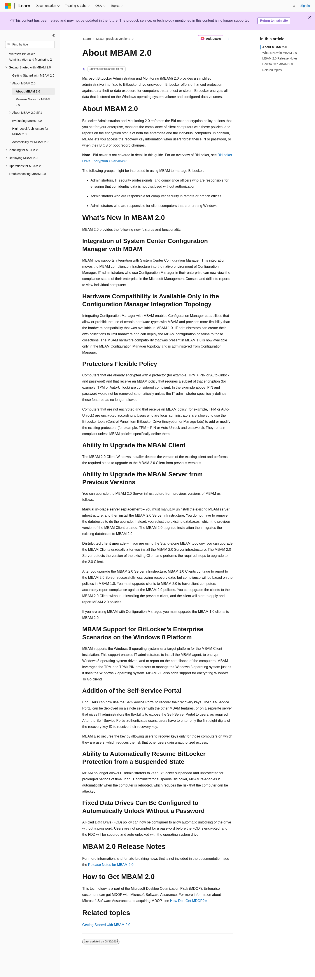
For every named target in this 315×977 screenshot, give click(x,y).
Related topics (272, 70)
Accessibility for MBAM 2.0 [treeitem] (30, 142)
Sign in (305, 5)
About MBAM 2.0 (274, 47)
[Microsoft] (8, 6)
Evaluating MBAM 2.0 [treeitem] (27, 120)
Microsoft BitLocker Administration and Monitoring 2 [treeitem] (30, 56)
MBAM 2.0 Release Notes (280, 58)
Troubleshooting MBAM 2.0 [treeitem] (27, 174)
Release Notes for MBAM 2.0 (110, 865)
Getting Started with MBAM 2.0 (106, 925)
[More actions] (229, 38)
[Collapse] (53, 35)
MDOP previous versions (113, 38)
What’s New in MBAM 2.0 (279, 52)
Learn (87, 38)
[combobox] (30, 44)
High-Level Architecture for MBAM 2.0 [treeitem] (30, 131)
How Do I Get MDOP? (187, 901)
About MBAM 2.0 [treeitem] (28, 91)
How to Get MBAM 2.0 (277, 64)
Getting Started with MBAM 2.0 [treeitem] (33, 75)
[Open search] (294, 6)
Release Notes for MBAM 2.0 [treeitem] (33, 102)
